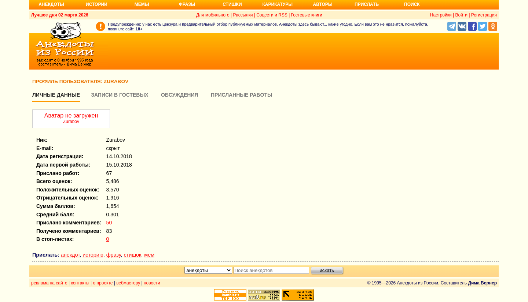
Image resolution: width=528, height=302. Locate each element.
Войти (461, 15)
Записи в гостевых (119, 95)
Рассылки (243, 15)
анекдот (70, 255)
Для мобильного (213, 15)
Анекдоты (51, 4)
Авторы (323, 4)
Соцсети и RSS (271, 15)
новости (152, 283)
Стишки (232, 4)
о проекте (103, 283)
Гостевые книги (306, 15)
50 (109, 222)
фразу (113, 255)
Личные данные (56, 95)
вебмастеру (128, 283)
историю (92, 255)
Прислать (367, 4)
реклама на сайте (49, 283)
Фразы (187, 4)
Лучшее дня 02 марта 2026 (59, 15)
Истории (96, 4)
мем (149, 255)
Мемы (142, 4)
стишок (133, 255)
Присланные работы (241, 95)
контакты (80, 283)
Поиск (412, 4)
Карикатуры (277, 4)
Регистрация (484, 15)
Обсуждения (179, 95)
